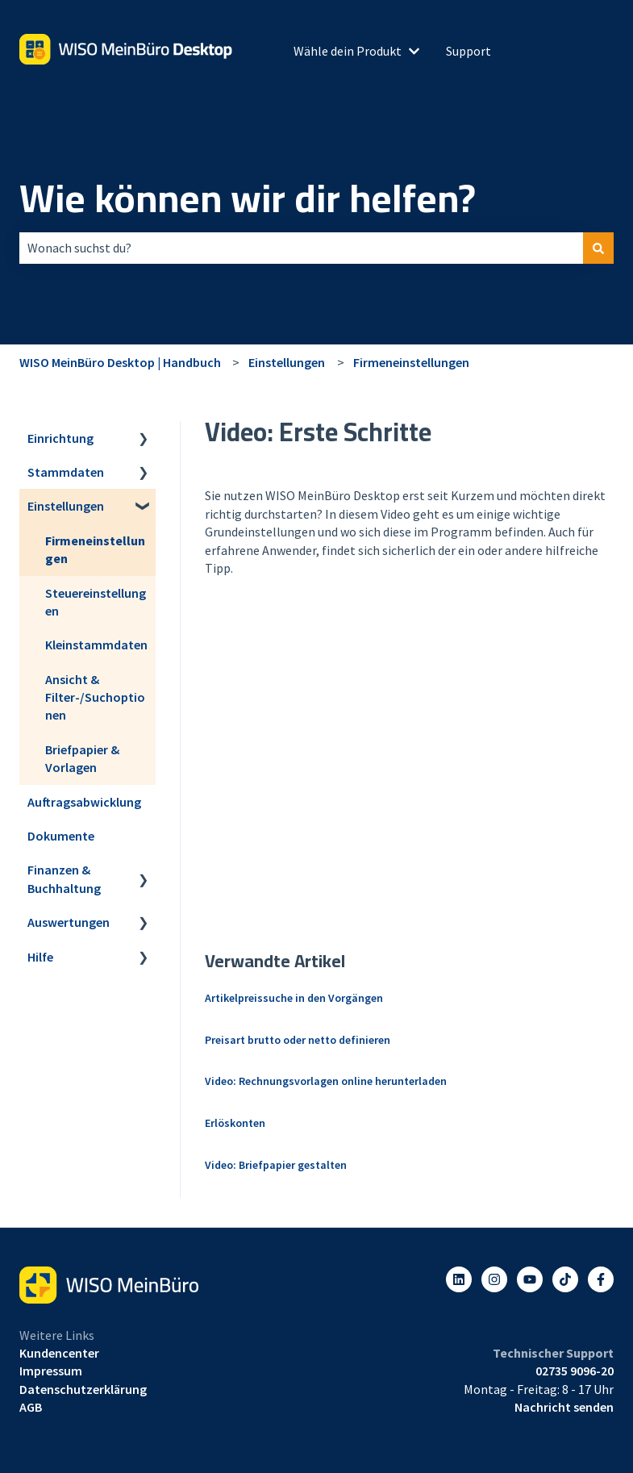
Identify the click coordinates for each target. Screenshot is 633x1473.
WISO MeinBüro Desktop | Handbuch (120, 362)
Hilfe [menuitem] (40, 957)
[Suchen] (598, 247)
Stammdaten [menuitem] (65, 472)
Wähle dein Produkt (348, 51)
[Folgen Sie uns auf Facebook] (601, 1279)
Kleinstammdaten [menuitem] (96, 644)
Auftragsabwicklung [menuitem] (84, 802)
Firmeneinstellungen (411, 362)
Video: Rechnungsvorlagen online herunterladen (326, 1081)
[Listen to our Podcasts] (565, 1279)
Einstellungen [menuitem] (65, 506)
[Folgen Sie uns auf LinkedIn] (459, 1279)
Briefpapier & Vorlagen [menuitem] (82, 758)
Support (468, 51)
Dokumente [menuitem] (60, 836)
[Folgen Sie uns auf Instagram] (494, 1279)
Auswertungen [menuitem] (68, 922)
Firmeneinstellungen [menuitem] (95, 549)
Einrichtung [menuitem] (60, 438)
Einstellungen (286, 362)
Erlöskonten (235, 1123)
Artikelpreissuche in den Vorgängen (294, 998)
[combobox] (301, 247)
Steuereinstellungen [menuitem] (95, 602)
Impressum (50, 1370)
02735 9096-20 (574, 1370)
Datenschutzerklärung (83, 1389)
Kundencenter (59, 1353)
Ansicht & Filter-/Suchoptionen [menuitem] (95, 697)
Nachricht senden (564, 1407)
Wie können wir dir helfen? (247, 198)
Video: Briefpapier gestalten (276, 1165)
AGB (30, 1407)
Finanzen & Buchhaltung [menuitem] (64, 878)
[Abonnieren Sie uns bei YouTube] (530, 1279)
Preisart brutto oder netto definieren (297, 1040)
